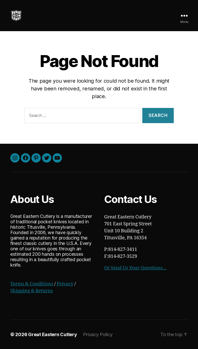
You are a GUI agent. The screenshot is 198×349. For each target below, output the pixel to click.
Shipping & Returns (31, 291)
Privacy (65, 284)
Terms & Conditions (31, 284)
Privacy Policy (97, 334)
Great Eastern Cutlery (52, 334)
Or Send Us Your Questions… (135, 268)
